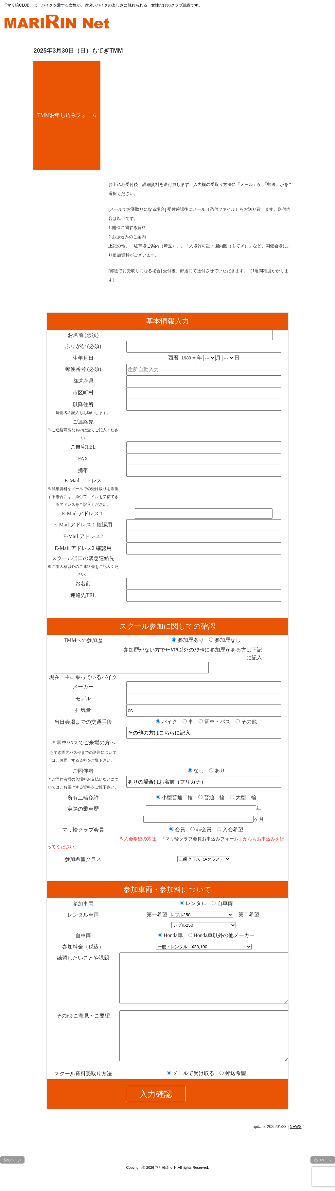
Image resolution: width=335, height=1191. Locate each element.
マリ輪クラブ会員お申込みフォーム (201, 838)
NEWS (296, 1146)
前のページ (12, 1180)
